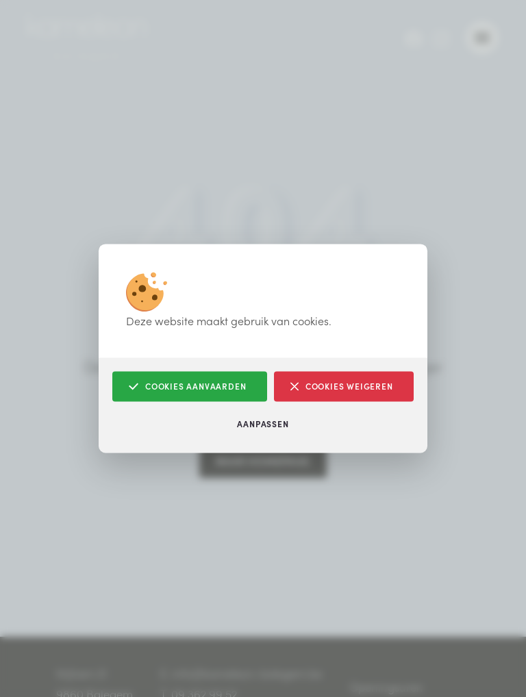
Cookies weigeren (341, 386)
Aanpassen (262, 424)
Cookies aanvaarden (187, 386)
